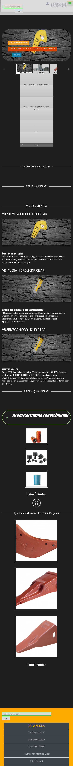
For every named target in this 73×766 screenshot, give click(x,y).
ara (19, 11)
